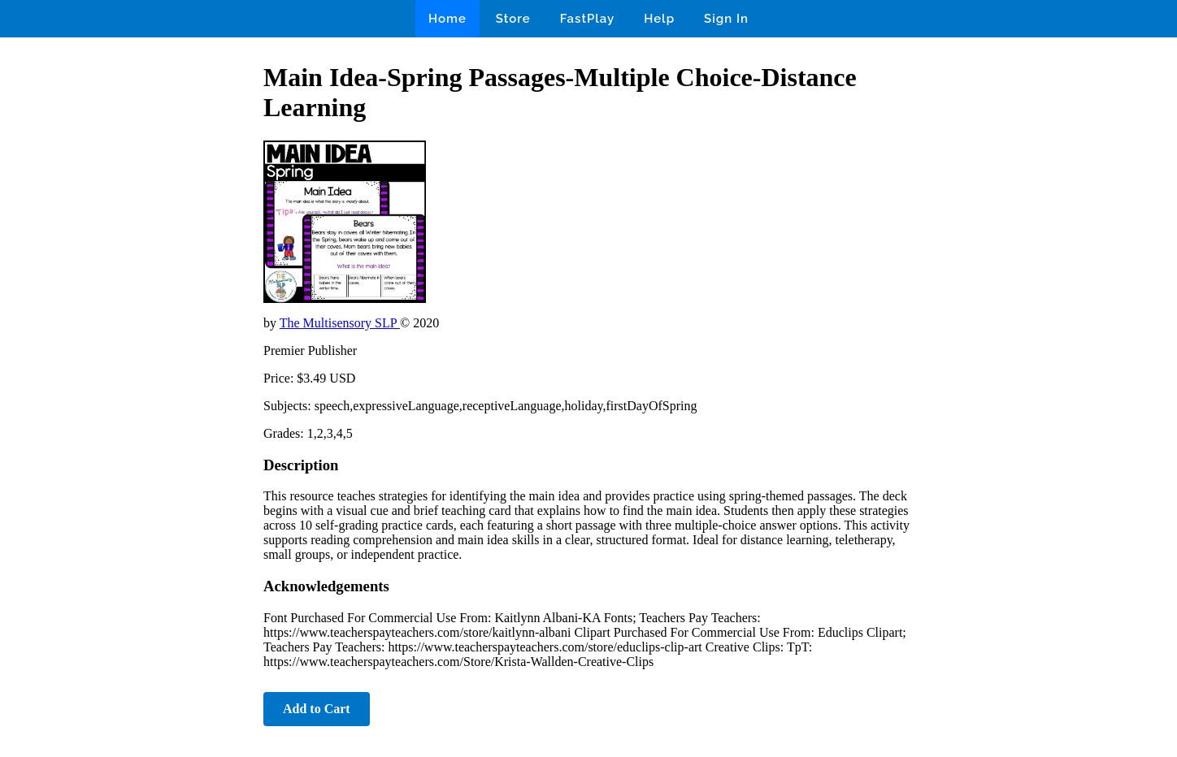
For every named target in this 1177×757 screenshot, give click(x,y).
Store (513, 18)
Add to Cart (316, 709)
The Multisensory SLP (340, 323)
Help (659, 18)
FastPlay (587, 18)
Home (447, 18)
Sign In (726, 18)
